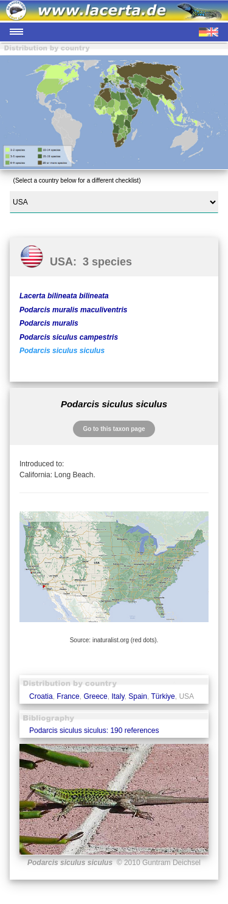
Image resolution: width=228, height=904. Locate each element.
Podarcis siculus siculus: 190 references (94, 730)
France (68, 696)
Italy (117, 696)
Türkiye (162, 696)
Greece (95, 696)
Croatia (41, 696)
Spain (137, 696)
